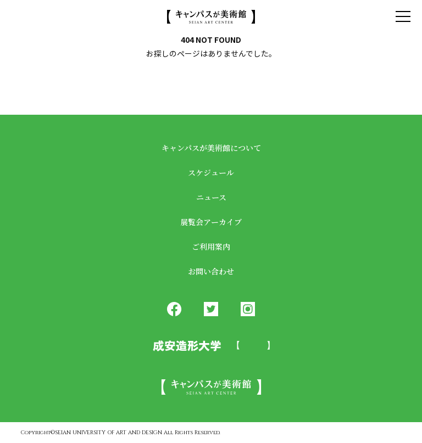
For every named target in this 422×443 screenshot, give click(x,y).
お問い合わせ (211, 271)
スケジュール (211, 172)
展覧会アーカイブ (211, 221)
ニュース (211, 197)
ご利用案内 (211, 246)
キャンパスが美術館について (211, 147)
